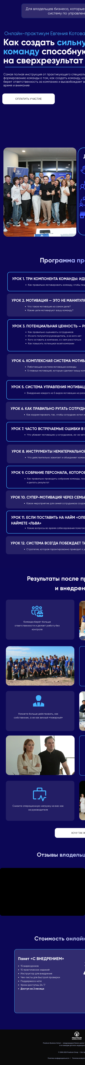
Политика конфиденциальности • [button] (59, 1058)
